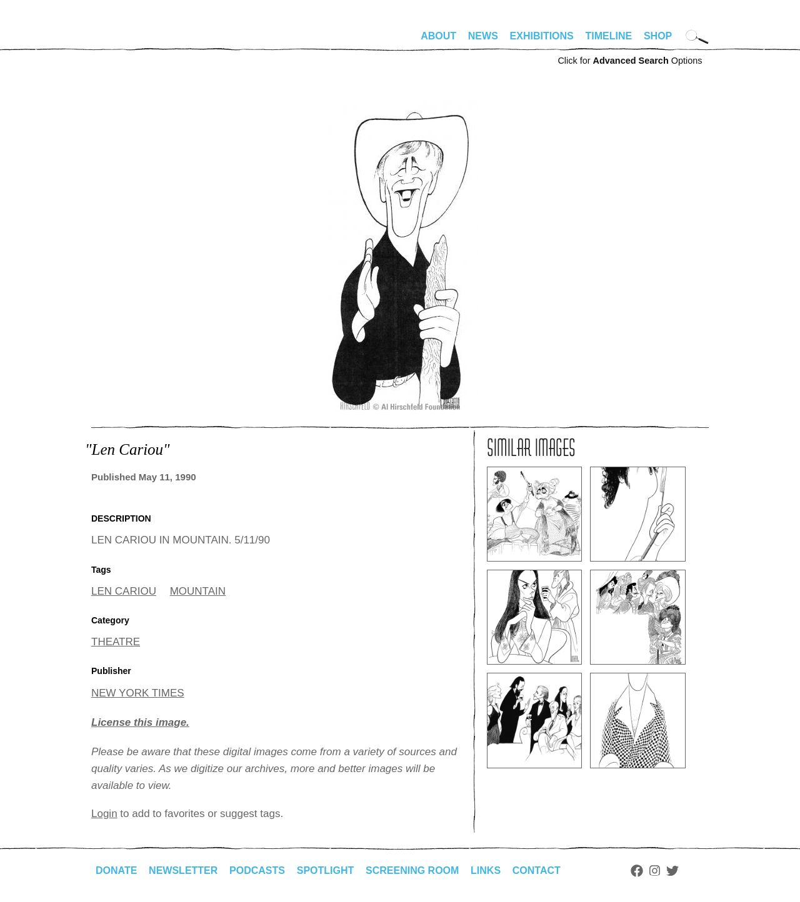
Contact (536, 870)
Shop (658, 36)
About (438, 36)
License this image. (140, 722)
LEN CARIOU (123, 591)
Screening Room (412, 870)
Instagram (654, 871)
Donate (116, 870)
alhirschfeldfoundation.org (128, 41)
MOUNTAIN (198, 591)
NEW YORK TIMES (137, 693)
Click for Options (630, 61)
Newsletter (183, 870)
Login (104, 814)
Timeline (609, 36)
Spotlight (325, 870)
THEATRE (115, 642)
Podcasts (257, 870)
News (483, 36)
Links (486, 870)
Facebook (637, 871)
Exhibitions (542, 36)
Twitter (672, 871)
